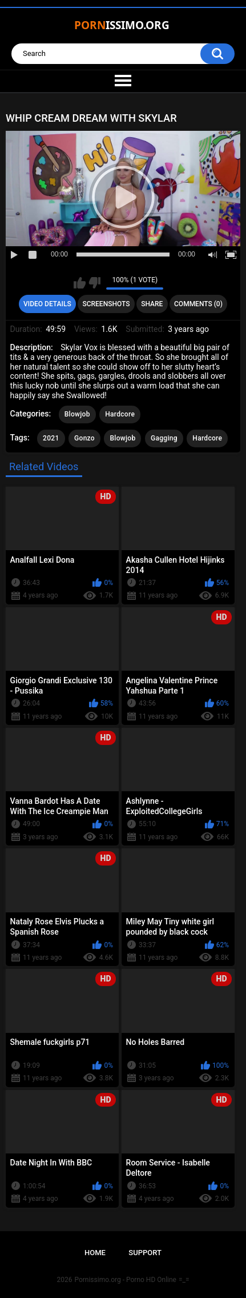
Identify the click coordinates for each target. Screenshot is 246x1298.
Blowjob (77, 414)
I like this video (80, 283)
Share (152, 304)
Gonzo (84, 438)
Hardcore (120, 414)
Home (95, 1252)
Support (145, 1252)
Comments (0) (198, 304)
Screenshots (106, 304)
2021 (51, 438)
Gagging (164, 438)
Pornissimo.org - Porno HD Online (125, 1280)
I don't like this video (94, 283)
